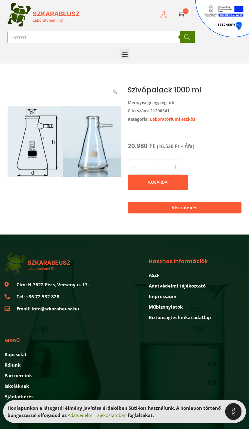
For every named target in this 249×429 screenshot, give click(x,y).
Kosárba (157, 182)
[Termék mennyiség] (155, 167)
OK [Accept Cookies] (233, 412)
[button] (124, 54)
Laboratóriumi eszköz (172, 119)
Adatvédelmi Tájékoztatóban (97, 416)
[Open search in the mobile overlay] (101, 37)
